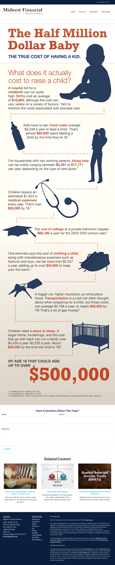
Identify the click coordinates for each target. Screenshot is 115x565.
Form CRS (56, 516)
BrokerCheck (89, 520)
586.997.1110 (103, 2)
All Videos (35, 537)
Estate (34, 524)
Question (5, 429)
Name (4, 414)
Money (34, 531)
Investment (36, 522)
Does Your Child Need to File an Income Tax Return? (20, 492)
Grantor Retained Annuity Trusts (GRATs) (94, 492)
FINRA (101, 549)
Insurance (35, 526)
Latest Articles (37, 535)
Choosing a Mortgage (57, 491)
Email (61, 414)
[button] (82, 12)
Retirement (36, 519)
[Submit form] (7, 449)
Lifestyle (35, 533)
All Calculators (37, 540)
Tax (33, 528)
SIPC (105, 549)
